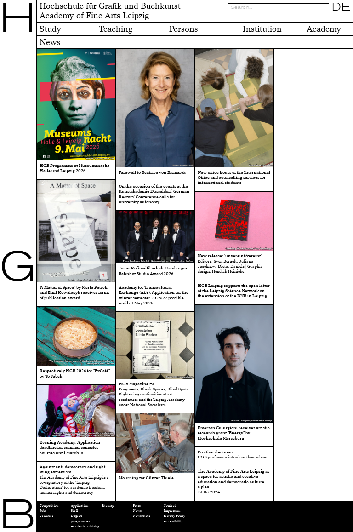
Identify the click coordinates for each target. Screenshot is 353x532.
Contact (170, 505)
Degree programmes (80, 518)
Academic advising (85, 526)
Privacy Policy (174, 516)
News (137, 511)
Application (79, 505)
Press (137, 505)
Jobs (43, 511)
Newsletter (141, 516)
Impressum (172, 511)
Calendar (46, 516)
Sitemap (108, 505)
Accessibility (173, 521)
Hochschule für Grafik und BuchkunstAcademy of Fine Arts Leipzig (110, 11)
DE (341, 7)
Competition (49, 505)
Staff (74, 511)
